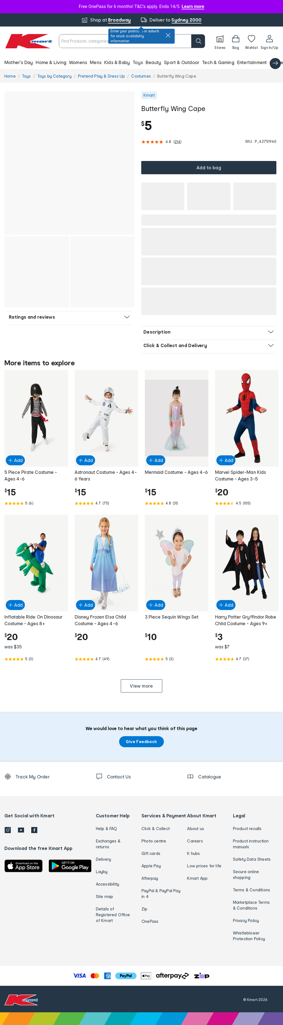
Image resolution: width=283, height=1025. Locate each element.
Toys (138, 62)
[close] (168, 35)
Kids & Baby (117, 62)
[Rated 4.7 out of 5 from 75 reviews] (106, 503)
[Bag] (236, 41)
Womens (78, 62)
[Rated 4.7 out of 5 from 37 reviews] (247, 659)
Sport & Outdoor (181, 62)
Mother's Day (18, 62)
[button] (141, 62)
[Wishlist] (251, 41)
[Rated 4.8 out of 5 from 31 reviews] (176, 503)
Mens (95, 62)
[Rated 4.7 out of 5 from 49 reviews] (106, 659)
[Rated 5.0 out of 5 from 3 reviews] (36, 659)
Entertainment (252, 62)
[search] (198, 41)
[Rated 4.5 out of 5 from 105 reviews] (247, 503)
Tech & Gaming (218, 62)
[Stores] (220, 41)
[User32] (269, 41)
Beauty (153, 62)
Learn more (193, 6)
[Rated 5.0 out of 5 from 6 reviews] (36, 503)
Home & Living (51, 62)
